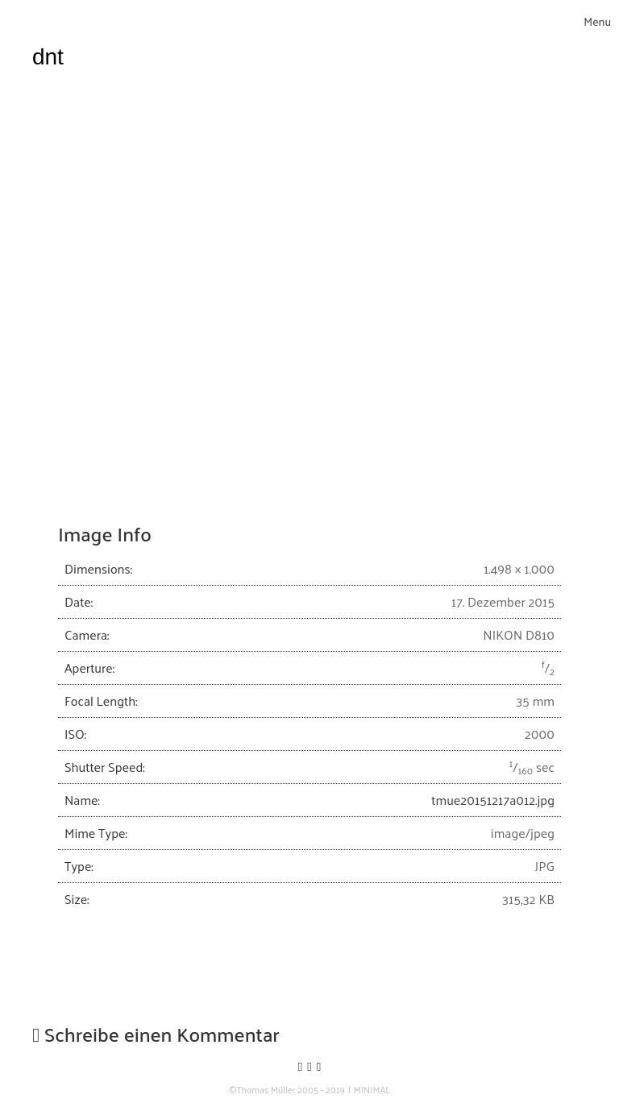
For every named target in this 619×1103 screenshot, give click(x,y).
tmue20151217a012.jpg (493, 799)
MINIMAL (372, 1089)
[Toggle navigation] (597, 21)
